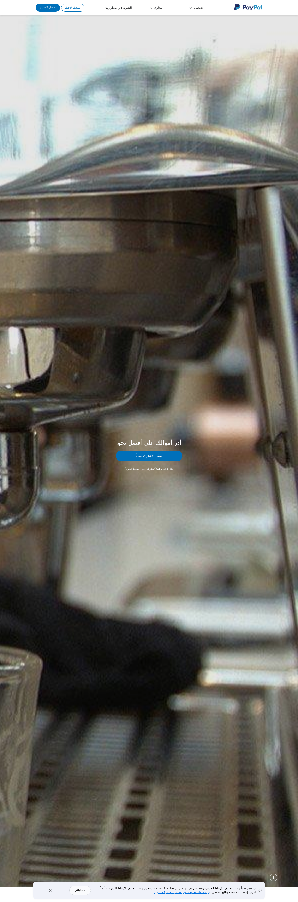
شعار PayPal (248, 6)
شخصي (198, 7)
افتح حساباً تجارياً (136, 468)
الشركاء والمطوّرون (118, 7)
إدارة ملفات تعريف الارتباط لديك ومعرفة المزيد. (182, 892)
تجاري (158, 7)
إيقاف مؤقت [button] (273, 877)
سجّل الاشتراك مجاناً (149, 455)
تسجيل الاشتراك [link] (47, 7)
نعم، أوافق (80, 890)
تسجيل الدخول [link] (72, 7)
